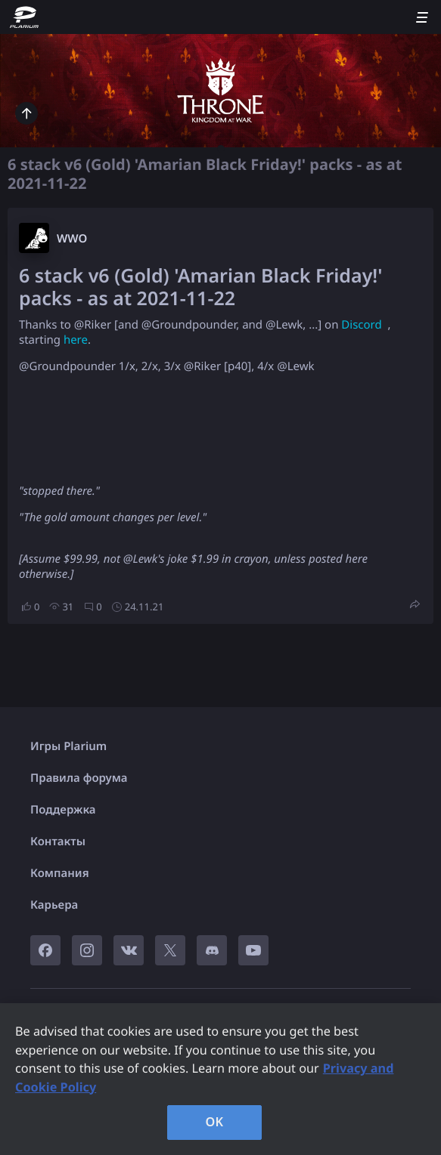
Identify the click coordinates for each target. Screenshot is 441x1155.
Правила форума (79, 778)
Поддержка (63, 809)
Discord (361, 324)
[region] (220, 1079)
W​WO (72, 238)
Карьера (54, 905)
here (76, 339)
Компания (59, 873)
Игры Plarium (68, 746)
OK (215, 1121)
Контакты (57, 841)
